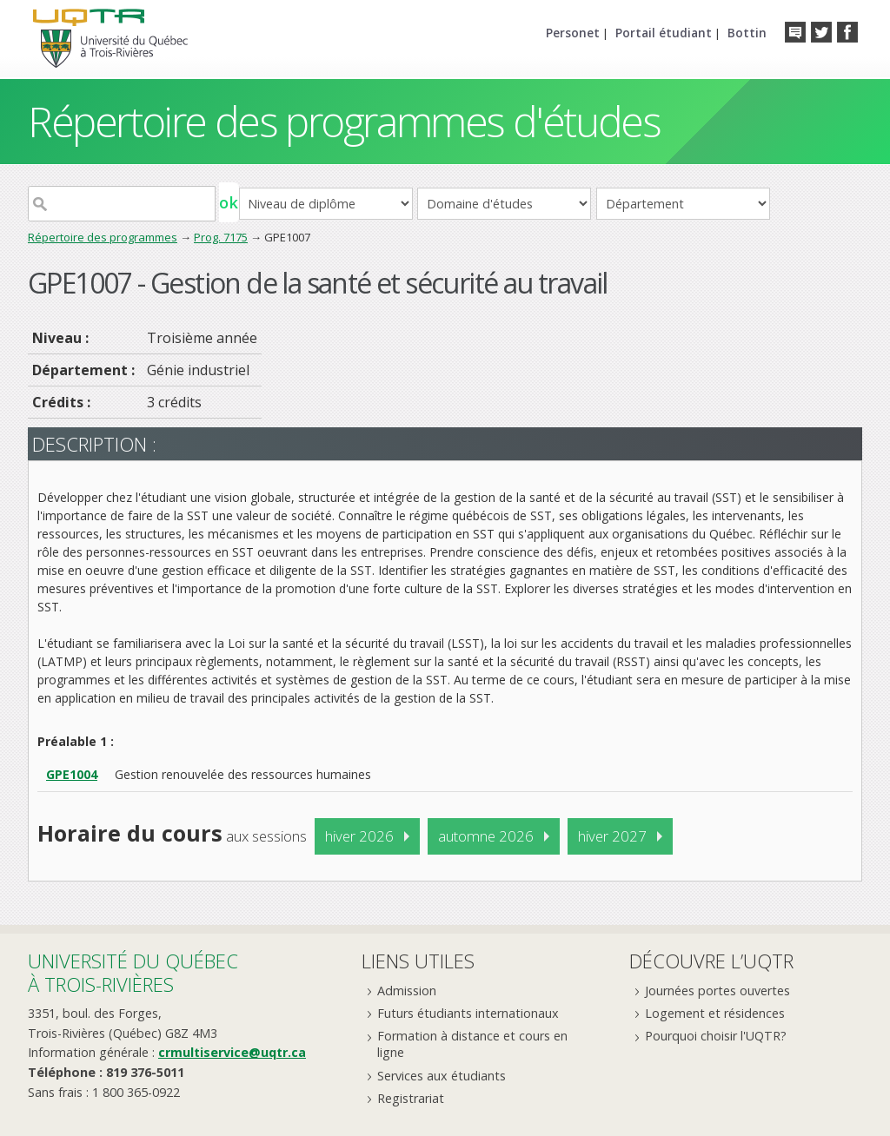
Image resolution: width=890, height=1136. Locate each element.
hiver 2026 (359, 836)
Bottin (747, 32)
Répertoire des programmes (102, 237)
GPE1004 (71, 774)
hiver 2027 (612, 836)
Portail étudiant (663, 32)
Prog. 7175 (221, 237)
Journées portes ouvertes (717, 990)
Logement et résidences (715, 1013)
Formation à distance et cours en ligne (472, 1043)
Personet (573, 32)
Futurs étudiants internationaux (468, 1013)
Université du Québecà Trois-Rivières (133, 972)
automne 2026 (486, 836)
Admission (406, 990)
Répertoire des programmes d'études (344, 121)
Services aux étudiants (441, 1075)
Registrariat (410, 1098)
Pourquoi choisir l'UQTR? (716, 1035)
